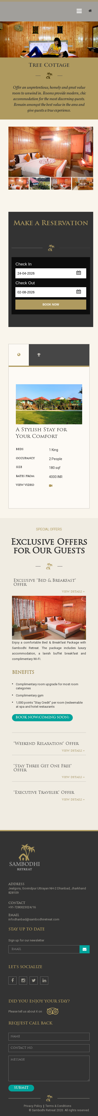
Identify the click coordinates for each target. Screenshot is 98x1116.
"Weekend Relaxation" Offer (46, 744)
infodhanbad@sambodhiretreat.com (33, 919)
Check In (23, 264)
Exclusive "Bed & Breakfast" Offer (44, 583)
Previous (13, 176)
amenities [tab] (39, 356)
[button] (78, 272)
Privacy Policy (33, 1106)
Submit (21, 1088)
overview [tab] (19, 356)
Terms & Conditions (58, 1106)
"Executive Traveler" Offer (43, 793)
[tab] (49, 583)
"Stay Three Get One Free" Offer (42, 768)
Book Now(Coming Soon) (42, 717)
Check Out (25, 283)
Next (84, 176)
